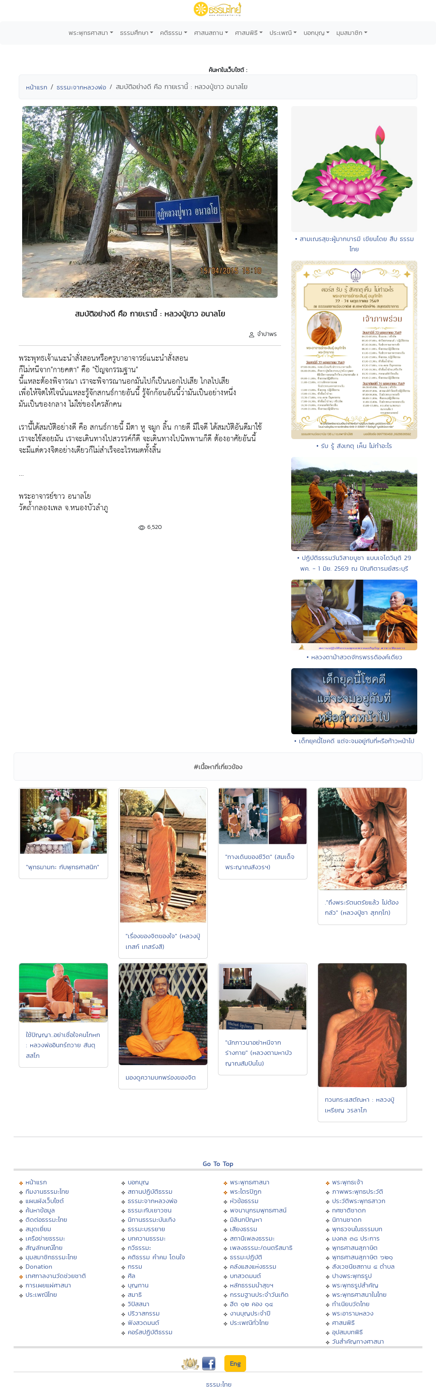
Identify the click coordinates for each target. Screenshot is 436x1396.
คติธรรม (171, 32)
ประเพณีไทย (41, 1294)
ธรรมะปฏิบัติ (246, 1256)
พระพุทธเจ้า (347, 1182)
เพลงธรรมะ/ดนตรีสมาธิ (261, 1247)
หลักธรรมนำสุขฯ (251, 1285)
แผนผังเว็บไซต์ (45, 1200)
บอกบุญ (314, 32)
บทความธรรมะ (147, 1238)
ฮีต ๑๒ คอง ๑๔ (251, 1303)
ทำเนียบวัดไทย (351, 1303)
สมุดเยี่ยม (38, 1228)
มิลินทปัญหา (246, 1219)
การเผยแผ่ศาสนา (48, 1285)
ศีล (131, 1275)
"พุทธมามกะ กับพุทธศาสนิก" (62, 866)
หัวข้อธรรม (244, 1200)
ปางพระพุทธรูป (352, 1275)
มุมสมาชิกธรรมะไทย (51, 1256)
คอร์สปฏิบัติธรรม (150, 1331)
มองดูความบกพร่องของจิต (161, 1077)
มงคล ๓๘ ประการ (356, 1238)
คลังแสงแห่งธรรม (253, 1266)
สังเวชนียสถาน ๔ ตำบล (363, 1266)
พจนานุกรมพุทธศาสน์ (258, 1210)
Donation (39, 1266)
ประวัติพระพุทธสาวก (358, 1200)
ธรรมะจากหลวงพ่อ (81, 87)
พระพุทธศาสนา (88, 32)
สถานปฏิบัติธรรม (150, 1191)
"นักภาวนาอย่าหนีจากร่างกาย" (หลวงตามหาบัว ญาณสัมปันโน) (258, 1053)
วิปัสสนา (138, 1303)
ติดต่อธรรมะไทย (46, 1219)
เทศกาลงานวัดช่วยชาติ (56, 1275)
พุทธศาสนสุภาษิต (355, 1247)
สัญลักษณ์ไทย (44, 1247)
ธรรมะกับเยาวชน (150, 1210)
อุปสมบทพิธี (347, 1331)
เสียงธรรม (243, 1228)
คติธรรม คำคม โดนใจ (156, 1256)
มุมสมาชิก (349, 32)
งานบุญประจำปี (250, 1313)
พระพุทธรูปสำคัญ (355, 1285)
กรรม (135, 1266)
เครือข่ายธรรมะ (45, 1238)
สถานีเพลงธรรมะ (252, 1238)
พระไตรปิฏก (245, 1191)
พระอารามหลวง (352, 1313)
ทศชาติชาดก (349, 1210)
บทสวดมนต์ (245, 1275)
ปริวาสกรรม (144, 1313)
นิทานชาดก (346, 1219)
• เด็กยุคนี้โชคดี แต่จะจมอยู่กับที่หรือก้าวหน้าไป (354, 740)
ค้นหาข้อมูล (40, 1210)
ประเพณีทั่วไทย (249, 1322)
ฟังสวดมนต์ (143, 1322)
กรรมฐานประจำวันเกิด (259, 1294)
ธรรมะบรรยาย (146, 1228)
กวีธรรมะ (139, 1247)
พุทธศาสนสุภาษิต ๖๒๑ (362, 1256)
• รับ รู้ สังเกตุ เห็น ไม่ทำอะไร (354, 445)
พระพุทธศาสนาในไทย (359, 1294)
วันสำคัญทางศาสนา (358, 1341)
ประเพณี (281, 32)
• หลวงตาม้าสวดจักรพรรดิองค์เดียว (354, 656)
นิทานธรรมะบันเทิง (151, 1219)
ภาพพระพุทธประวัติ (357, 1191)
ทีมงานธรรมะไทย (47, 1191)
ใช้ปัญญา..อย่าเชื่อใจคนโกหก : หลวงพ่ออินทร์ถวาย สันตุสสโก (63, 1045)
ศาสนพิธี (246, 32)
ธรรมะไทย (219, 1384)
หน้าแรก (36, 87)
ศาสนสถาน (208, 32)
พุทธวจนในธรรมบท (357, 1228)
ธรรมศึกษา (134, 32)
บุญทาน (138, 1285)
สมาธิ (135, 1294)
